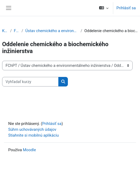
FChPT (16, 30)
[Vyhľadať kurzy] (30, 81)
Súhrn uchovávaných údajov (32, 129)
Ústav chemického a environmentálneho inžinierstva (51, 30)
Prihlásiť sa (126, 8)
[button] (104, 8)
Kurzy (5, 30)
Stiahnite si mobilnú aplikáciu (33, 135)
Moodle (29, 149)
